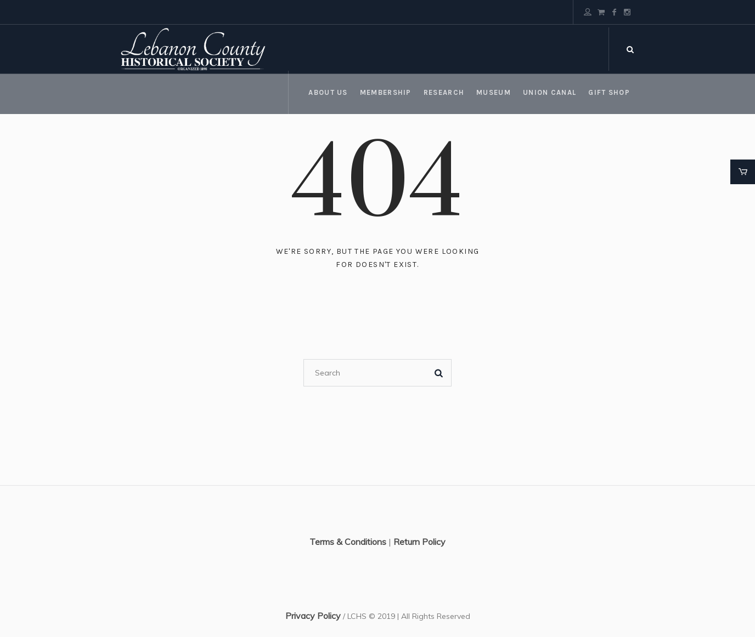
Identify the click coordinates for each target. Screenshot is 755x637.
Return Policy (419, 541)
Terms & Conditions (347, 541)
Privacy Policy (313, 615)
